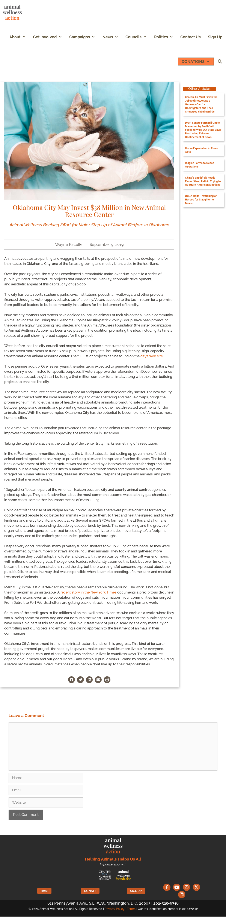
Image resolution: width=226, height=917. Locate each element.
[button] (25, 37)
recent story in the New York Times (88, 592)
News (112, 37)
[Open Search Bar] (220, 61)
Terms (131, 909)
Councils (137, 37)
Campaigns (84, 37)
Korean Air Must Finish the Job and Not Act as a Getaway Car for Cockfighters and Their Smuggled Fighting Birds (201, 104)
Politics (165, 37)
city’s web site (151, 356)
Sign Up (215, 37)
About (19, 37)
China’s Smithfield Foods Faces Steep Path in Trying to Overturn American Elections (203, 181)
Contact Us (190, 37)
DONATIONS (197, 61)
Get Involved (49, 37)
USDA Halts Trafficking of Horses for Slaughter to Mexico (201, 199)
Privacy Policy (115, 909)
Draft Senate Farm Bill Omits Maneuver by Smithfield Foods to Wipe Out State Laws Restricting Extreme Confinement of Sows (203, 130)
